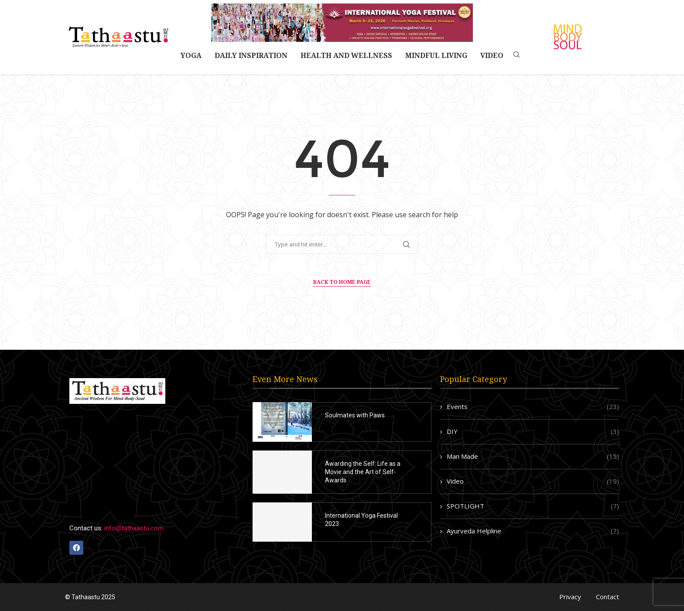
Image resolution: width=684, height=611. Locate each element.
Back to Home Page (342, 282)
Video (491, 55)
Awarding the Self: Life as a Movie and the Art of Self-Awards (362, 472)
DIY (533, 431)
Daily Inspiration (251, 55)
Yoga (191, 55)
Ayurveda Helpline (533, 531)
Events (533, 406)
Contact (607, 596)
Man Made (533, 456)
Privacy (570, 596)
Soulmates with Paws (355, 415)
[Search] (516, 55)
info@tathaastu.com (134, 528)
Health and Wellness (346, 55)
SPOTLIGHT (533, 506)
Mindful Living (436, 55)
